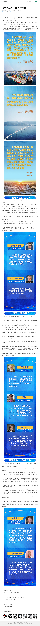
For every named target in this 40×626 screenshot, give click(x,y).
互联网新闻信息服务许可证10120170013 (22, 622)
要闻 (3, 5)
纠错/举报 (14, 622)
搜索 (36, 1)
